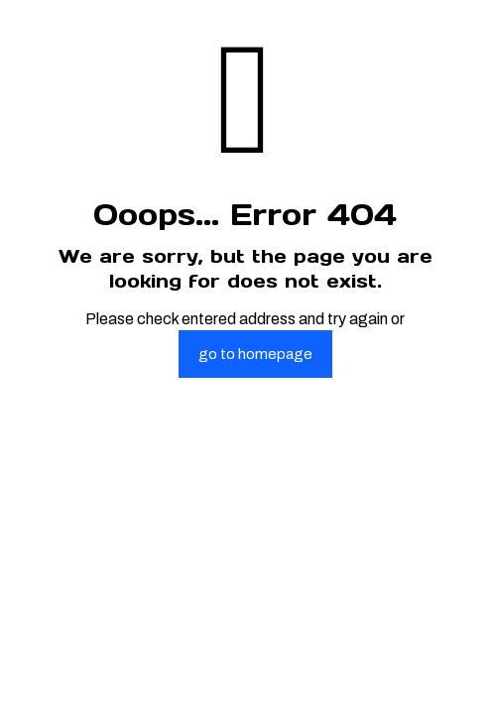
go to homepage (255, 354)
